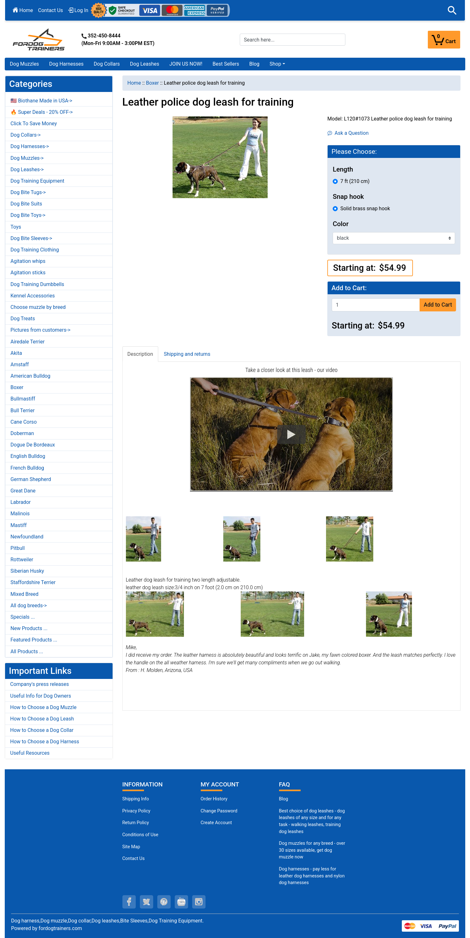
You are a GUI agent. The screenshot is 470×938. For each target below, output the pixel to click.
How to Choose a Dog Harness (44, 742)
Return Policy (135, 822)
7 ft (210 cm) (354, 181)
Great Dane (23, 491)
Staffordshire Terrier (32, 582)
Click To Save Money (33, 124)
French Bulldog (27, 468)
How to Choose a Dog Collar (42, 730)
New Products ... (29, 628)
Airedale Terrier (27, 342)
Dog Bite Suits (26, 204)
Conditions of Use (140, 834)
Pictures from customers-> (40, 330)
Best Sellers (225, 64)
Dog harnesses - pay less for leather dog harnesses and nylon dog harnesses (312, 875)
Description (140, 354)
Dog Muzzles (24, 64)
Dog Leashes (144, 64)
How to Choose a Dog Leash (42, 719)
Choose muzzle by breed (38, 307)
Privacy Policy (136, 811)
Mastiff (18, 525)
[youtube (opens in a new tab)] (181, 902)
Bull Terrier (22, 410)
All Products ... (26, 651)
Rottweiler (21, 560)
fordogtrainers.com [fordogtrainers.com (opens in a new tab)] (60, 928)
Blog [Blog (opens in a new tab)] (254, 64)
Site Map (131, 847)
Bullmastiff (22, 399)
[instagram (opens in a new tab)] (199, 902)
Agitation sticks (27, 273)
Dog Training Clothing (34, 250)
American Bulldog (30, 376)
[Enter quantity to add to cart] (376, 304)
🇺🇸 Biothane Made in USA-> (41, 101)
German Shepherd (30, 479)
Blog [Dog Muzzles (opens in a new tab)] (283, 799)
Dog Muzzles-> (27, 158)
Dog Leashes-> (27, 169)
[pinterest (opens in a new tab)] (164, 902)
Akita (16, 353)
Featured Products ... (33, 640)
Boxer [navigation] (152, 83)
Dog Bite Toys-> (27, 215)
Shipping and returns (187, 354)
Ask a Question (348, 133)
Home (23, 10)
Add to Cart (438, 305)
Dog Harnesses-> (29, 146)
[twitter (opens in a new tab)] (146, 902)
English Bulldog (27, 456)
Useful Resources (29, 753)
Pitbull (17, 548)
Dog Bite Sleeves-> (31, 238)
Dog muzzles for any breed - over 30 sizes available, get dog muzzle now (312, 850)
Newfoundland (26, 537)
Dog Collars (107, 64)
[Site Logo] (39, 39)
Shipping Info (135, 799)
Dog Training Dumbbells (37, 284)
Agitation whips (27, 261)
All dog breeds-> (28, 606)
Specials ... (22, 617)
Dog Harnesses (66, 64)
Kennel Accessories (32, 296)
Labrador (20, 502)
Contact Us (50, 10)
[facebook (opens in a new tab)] (129, 902)
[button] (452, 10)
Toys (15, 227)
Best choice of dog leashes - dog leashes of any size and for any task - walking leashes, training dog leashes (312, 821)
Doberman (22, 433)
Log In (78, 10)
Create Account (216, 822)
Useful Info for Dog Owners (40, 696)
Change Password (219, 811)
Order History (214, 799)
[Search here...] (292, 40)
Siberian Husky (27, 571)
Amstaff (19, 365)
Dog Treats (22, 319)
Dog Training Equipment (37, 181)
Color (341, 224)
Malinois (20, 514)
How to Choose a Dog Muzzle (43, 707)
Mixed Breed (24, 594)
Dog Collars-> (25, 135)
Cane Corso (23, 422)
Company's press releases (39, 684)
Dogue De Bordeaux (32, 445)
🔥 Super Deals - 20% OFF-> (41, 112)
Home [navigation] (134, 83)
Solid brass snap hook (365, 208)
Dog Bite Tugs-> (28, 192)
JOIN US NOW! (185, 64)
